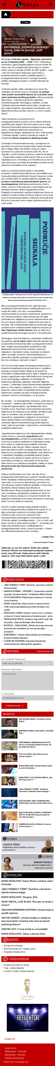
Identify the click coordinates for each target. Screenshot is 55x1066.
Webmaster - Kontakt (14, 1051)
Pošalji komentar (14, 705)
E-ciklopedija (16, 959)
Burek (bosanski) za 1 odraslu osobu (19, 949)
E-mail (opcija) (27, 697)
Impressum (9, 1048)
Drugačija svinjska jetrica (14, 952)
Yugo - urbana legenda (14, 968)
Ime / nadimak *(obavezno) (27, 662)
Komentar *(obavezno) (27, 679)
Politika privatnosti (13, 1058)
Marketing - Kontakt (14, 1054)
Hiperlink (12, 875)
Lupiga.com (9, 1039)
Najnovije (9, 714)
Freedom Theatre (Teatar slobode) (19, 971)
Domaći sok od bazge (13, 945)
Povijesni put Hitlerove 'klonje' (17, 965)
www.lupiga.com (21, 1062)
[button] (4, 4)
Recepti (10, 940)
